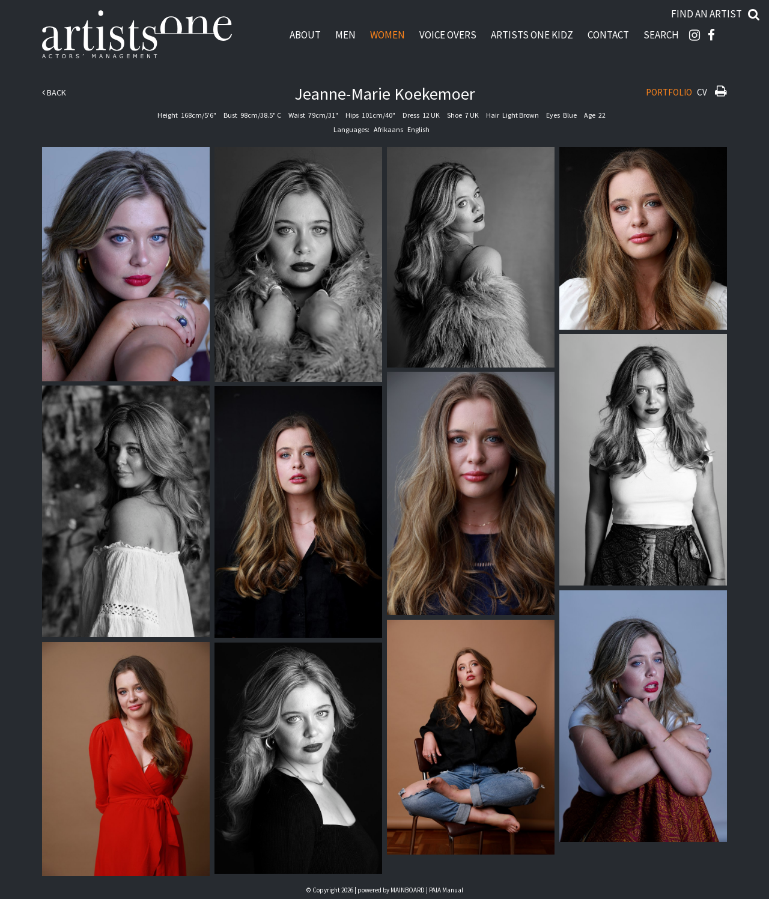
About (305, 34)
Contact (608, 34)
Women (387, 34)
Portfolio (669, 92)
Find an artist (706, 13)
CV (702, 92)
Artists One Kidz (532, 34)
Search (661, 34)
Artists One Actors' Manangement (137, 34)
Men (345, 34)
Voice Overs (447, 34)
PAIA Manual (446, 890)
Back (54, 92)
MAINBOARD (408, 890)
